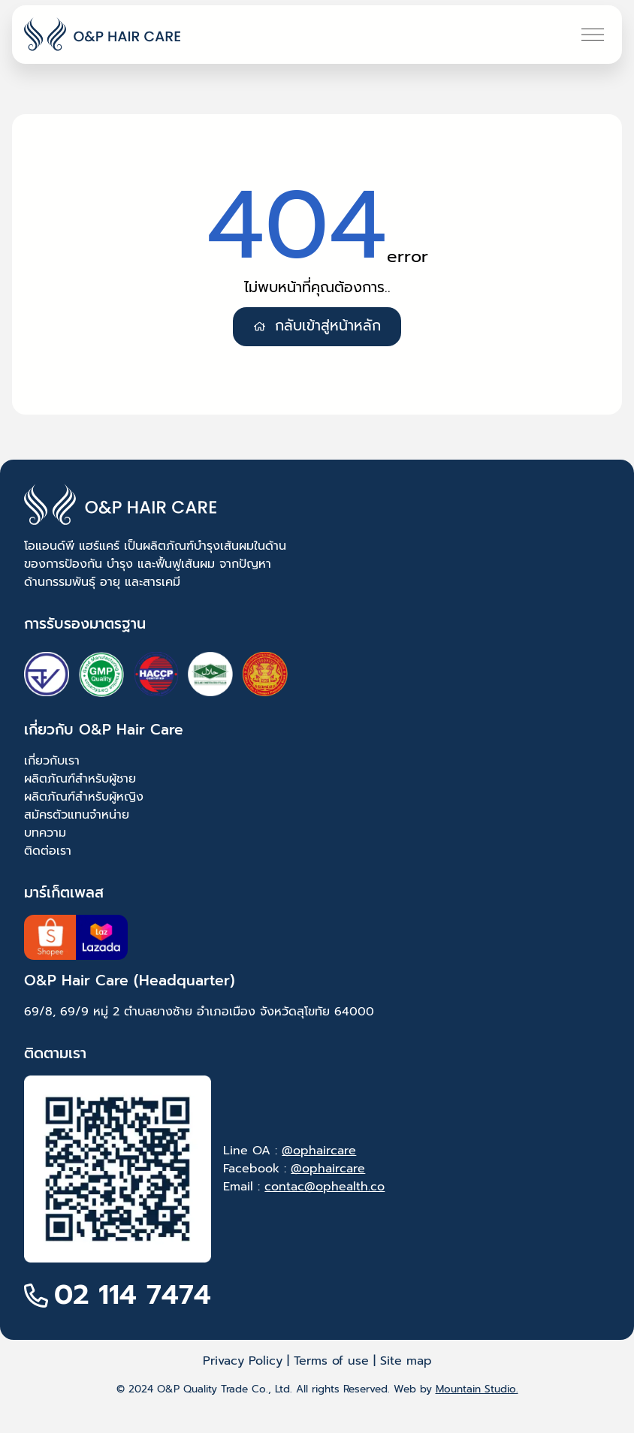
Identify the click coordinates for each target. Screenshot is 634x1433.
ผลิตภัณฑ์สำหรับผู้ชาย (80, 779)
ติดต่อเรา (47, 851)
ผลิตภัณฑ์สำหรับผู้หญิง (83, 797)
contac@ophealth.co (324, 1187)
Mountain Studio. (477, 1389)
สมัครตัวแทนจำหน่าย (76, 815)
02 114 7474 (132, 1295)
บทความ (45, 833)
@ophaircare (319, 1151)
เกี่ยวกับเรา (52, 761)
